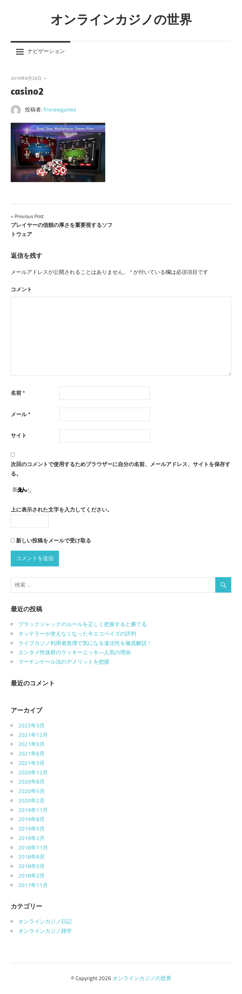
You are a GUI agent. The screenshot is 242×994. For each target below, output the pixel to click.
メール (20, 414)
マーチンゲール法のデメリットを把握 (63, 662)
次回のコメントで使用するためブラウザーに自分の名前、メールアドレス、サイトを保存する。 (120, 469)
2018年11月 (33, 847)
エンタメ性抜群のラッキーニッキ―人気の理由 (74, 652)
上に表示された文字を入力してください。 (61, 510)
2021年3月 (31, 763)
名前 (18, 393)
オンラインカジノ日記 (45, 921)
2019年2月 (31, 838)
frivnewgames (59, 109)
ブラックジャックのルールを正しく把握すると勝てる (82, 624)
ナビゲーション (46, 51)
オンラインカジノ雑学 (45, 931)
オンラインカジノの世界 (121, 19)
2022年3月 (31, 725)
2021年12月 (33, 735)
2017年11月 (33, 885)
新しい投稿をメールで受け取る (53, 540)
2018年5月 (31, 866)
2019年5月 (31, 829)
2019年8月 (31, 819)
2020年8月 (31, 782)
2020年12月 (33, 772)
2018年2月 (31, 876)
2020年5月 (31, 791)
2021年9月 (31, 744)
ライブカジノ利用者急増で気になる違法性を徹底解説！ (85, 643)
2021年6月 (31, 753)
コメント (21, 289)
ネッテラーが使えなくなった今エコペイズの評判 (77, 634)
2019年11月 (33, 810)
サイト (19, 435)
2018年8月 (31, 857)
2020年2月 (31, 800)
